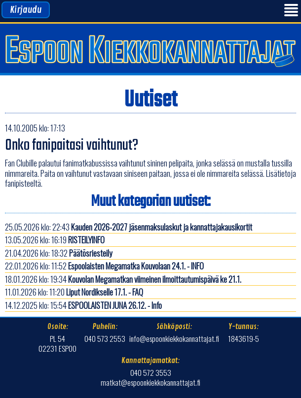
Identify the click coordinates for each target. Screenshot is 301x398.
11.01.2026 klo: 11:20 (74, 292)
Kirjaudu (25, 10)
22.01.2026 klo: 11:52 (104, 266)
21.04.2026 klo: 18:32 (58, 253)
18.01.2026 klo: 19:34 (123, 279)
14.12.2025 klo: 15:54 (83, 305)
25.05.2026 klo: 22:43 (128, 227)
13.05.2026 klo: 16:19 (55, 239)
